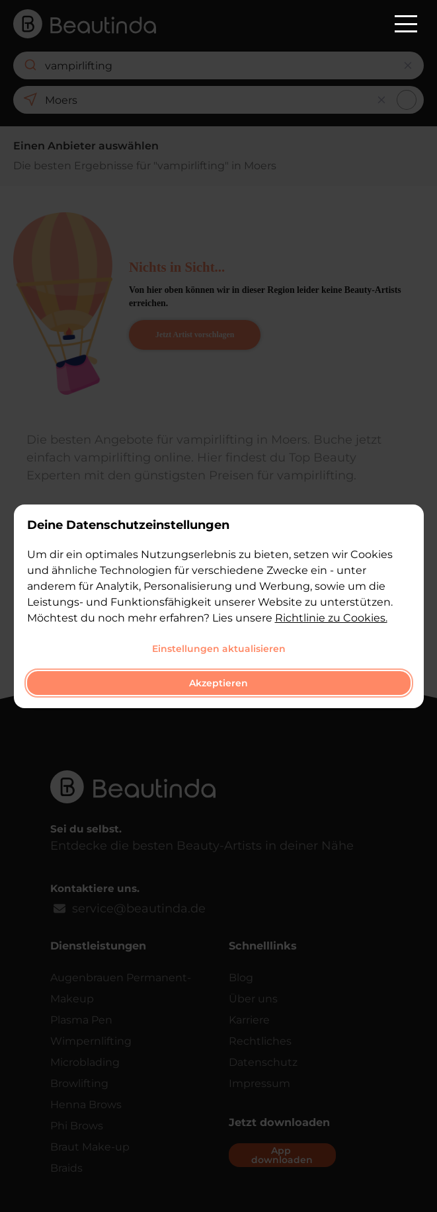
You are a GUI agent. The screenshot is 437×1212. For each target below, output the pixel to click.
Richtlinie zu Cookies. (331, 618)
